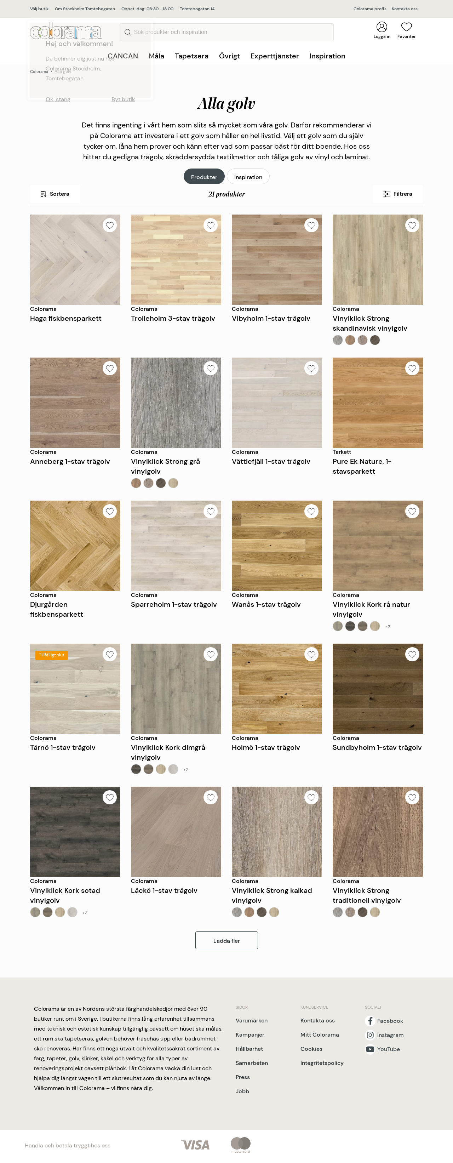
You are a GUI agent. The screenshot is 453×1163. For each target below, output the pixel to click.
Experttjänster (275, 56)
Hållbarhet (249, 1049)
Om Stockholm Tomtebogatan (85, 9)
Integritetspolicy (322, 1063)
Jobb (242, 1091)
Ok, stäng (58, 99)
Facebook (390, 1021)
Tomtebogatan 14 (197, 9)
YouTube (388, 1049)
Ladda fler (226, 941)
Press (243, 1077)
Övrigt (229, 56)
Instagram (390, 1035)
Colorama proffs (370, 9)
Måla (156, 56)
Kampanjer (250, 1034)
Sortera (55, 194)
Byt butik (123, 99)
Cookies (311, 1049)
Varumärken (252, 1020)
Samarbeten (252, 1063)
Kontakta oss (405, 9)
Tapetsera (191, 56)
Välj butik (39, 9)
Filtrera (397, 194)
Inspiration (327, 56)
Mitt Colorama (319, 1034)
